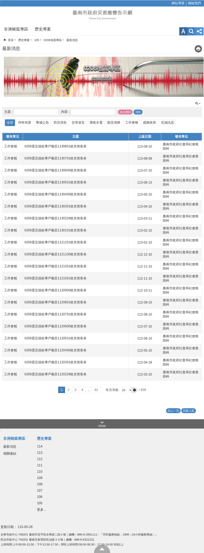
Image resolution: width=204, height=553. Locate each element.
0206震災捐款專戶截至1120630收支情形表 (56, 326)
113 (39, 452)
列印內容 (198, 48)
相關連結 (9, 453)
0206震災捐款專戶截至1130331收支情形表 (56, 206)
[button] (134, 390)
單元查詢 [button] (198, 103)
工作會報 (131, 122)
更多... (41, 509)
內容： (66, 111)
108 (39, 484)
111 (39, 465)
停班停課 (24, 122)
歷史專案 (43, 29)
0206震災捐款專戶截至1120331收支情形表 (56, 362)
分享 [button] (199, 31)
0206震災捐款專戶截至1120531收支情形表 (56, 338)
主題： (9, 111)
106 (39, 497)
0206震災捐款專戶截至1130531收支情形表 (56, 182)
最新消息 (72, 40)
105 (36, 40)
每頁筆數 (112, 390)
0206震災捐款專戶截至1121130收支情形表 (56, 254)
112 (39, 459)
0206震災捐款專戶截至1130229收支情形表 (56, 218)
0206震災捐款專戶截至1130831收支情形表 (56, 146)
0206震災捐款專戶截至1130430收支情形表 (56, 194)
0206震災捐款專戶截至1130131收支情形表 (56, 230)
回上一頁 (173, 410)
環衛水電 (96, 122)
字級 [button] (183, 31)
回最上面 (102, 549)
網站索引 (191, 31)
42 (96, 390)
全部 (10, 122)
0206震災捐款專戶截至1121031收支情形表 (56, 266)
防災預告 (60, 122)
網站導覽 (178, 3)
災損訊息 (167, 122)
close (102, 426)
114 (39, 446)
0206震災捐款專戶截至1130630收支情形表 (56, 170)
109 (39, 478)
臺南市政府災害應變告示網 (102, 15)
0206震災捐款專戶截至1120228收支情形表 (56, 374)
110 (39, 471)
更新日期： (9, 527)
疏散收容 (149, 122)
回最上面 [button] (188, 410)
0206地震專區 (53, 40)
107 (39, 490)
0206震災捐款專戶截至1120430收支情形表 (56, 350)
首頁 (11, 40)
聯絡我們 (194, 3)
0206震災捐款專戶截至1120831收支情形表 (56, 302)
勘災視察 (113, 122)
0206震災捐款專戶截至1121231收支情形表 (56, 242)
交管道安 (78, 122)
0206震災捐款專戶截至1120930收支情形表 (56, 290)
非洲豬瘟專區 (16, 29)
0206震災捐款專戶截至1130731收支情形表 (56, 158)
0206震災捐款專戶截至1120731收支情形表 (56, 314)
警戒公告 (42, 122)
